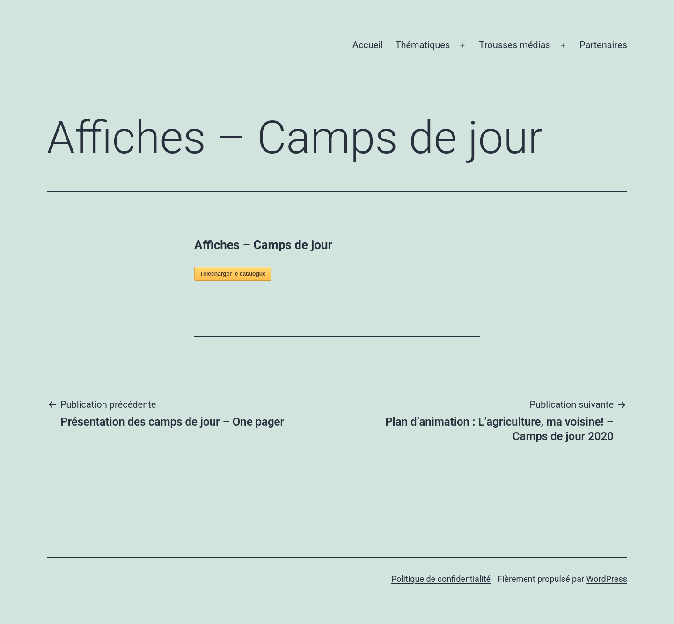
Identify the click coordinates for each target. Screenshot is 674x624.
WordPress (606, 579)
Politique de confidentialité (441, 579)
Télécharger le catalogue (233, 274)
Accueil (367, 45)
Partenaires (603, 45)
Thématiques (423, 45)
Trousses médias (514, 45)
